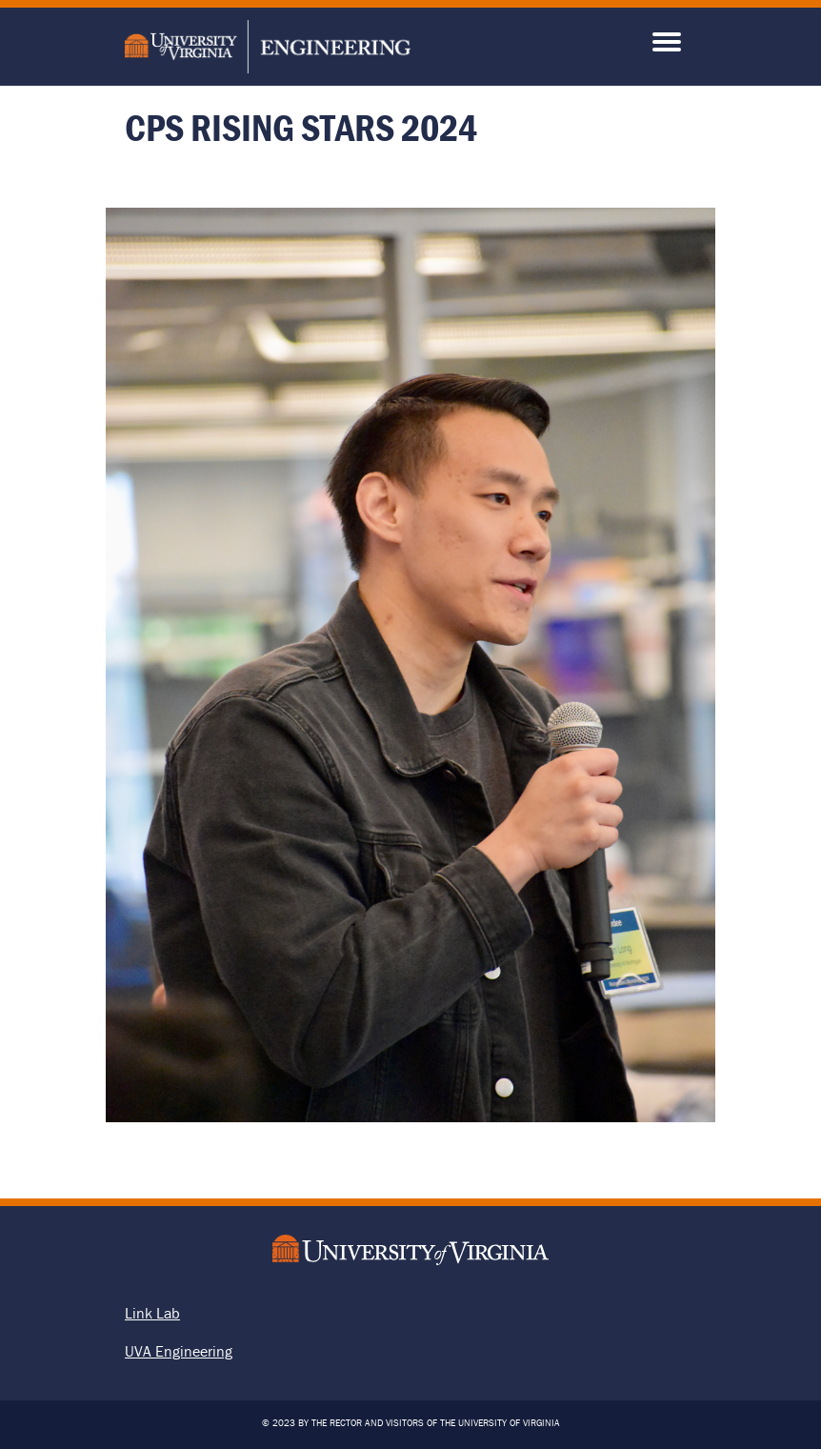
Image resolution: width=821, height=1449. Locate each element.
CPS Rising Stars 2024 (301, 127)
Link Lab (152, 1312)
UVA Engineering (178, 1350)
